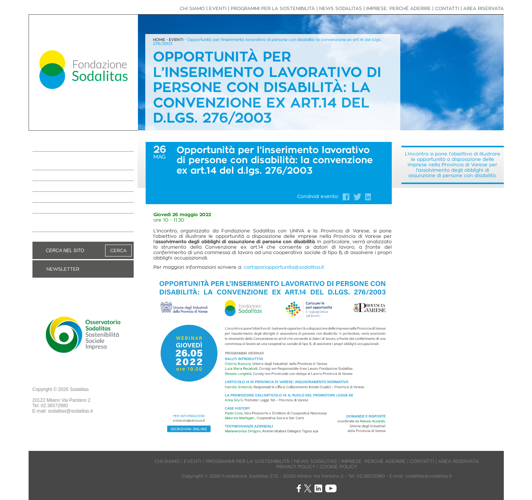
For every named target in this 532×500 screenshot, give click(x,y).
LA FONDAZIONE (62, 146)
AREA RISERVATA (483, 8)
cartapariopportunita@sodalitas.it (284, 267)
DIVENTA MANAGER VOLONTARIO (67, 223)
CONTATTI (447, 8)
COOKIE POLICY (338, 466)
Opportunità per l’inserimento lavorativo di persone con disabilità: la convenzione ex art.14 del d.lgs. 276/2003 (267, 41)
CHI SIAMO (192, 8)
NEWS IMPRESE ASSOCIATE (80, 197)
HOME (159, 39)
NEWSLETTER (62, 269)
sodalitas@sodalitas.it (70, 411)
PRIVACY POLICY (295, 466)
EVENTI (46, 208)
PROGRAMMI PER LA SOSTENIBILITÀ (68, 161)
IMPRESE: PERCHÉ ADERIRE (80, 175)
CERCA (118, 250)
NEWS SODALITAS (64, 186)
